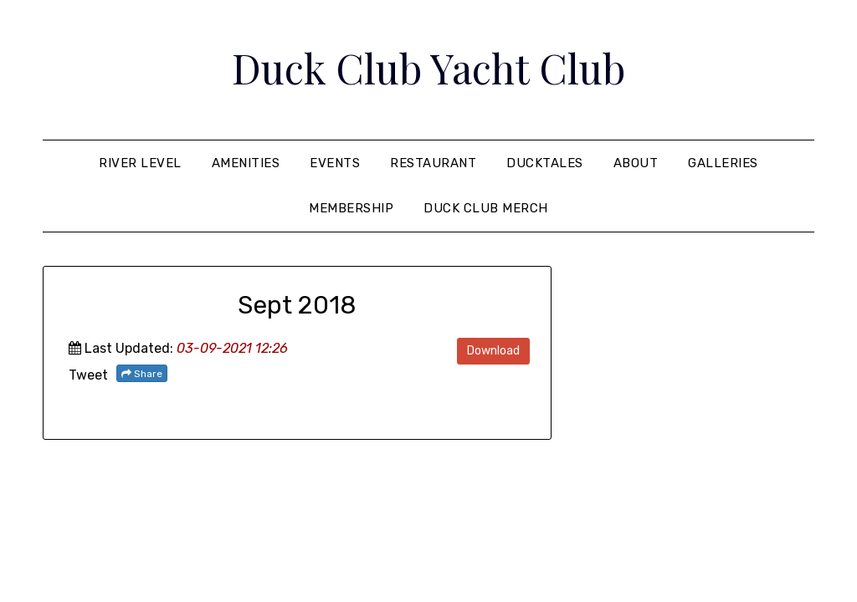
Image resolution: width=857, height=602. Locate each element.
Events (335, 163)
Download (493, 351)
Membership (351, 208)
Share (141, 374)
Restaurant (433, 163)
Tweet (88, 375)
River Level (140, 163)
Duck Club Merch (485, 208)
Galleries (723, 163)
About (636, 163)
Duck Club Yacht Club (428, 67)
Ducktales (544, 163)
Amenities (246, 163)
